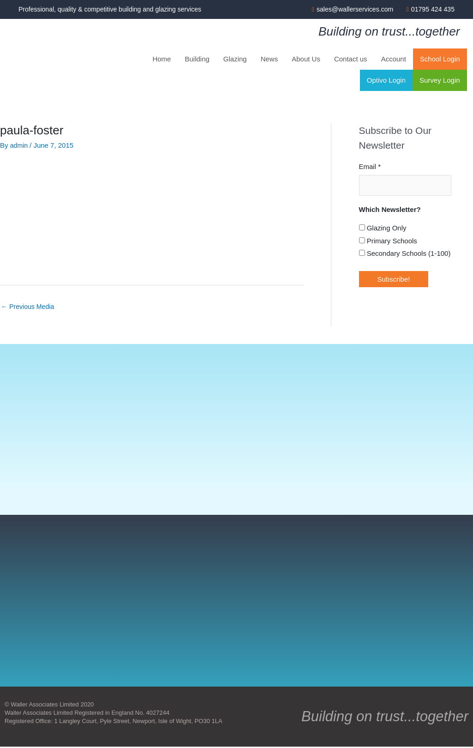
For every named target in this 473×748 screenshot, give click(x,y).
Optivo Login (386, 81)
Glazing (235, 60)
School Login (440, 60)
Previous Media (29, 308)
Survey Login (439, 81)
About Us (306, 60)
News (269, 60)
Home (161, 60)
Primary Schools (388, 241)
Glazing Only (383, 228)
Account (393, 60)
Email (370, 167)
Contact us (350, 60)
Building (197, 60)
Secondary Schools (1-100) (405, 254)
